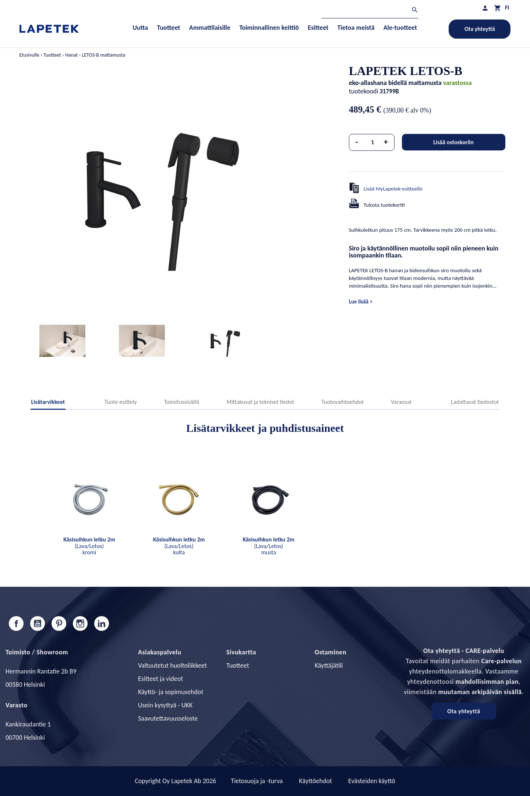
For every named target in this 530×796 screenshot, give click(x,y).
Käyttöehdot (315, 781)
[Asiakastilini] (485, 8)
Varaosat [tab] (401, 401)
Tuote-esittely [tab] (120, 401)
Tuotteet (237, 665)
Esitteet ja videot (160, 679)
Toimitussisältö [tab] (181, 401)
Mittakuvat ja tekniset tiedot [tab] (260, 401)
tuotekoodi (363, 91)
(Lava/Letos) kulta (179, 546)
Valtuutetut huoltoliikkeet (172, 665)
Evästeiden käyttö (371, 781)
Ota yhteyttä (479, 28)
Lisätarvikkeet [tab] (48, 401)
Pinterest (59, 623)
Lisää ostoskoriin (453, 142)
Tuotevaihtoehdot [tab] (342, 401)
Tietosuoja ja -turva (257, 781)
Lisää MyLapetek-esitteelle (393, 188)
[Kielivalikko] (507, 7)
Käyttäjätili (329, 665)
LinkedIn (101, 623)
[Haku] (369, 10)
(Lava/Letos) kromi (89, 546)
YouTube (37, 623)
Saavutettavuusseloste (168, 718)
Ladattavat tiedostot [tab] (475, 401)
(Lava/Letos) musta (268, 546)
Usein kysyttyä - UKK (165, 705)
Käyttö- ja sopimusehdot (170, 692)
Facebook (16, 623)
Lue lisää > (360, 301)
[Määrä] (372, 142)
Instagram (80, 623)
